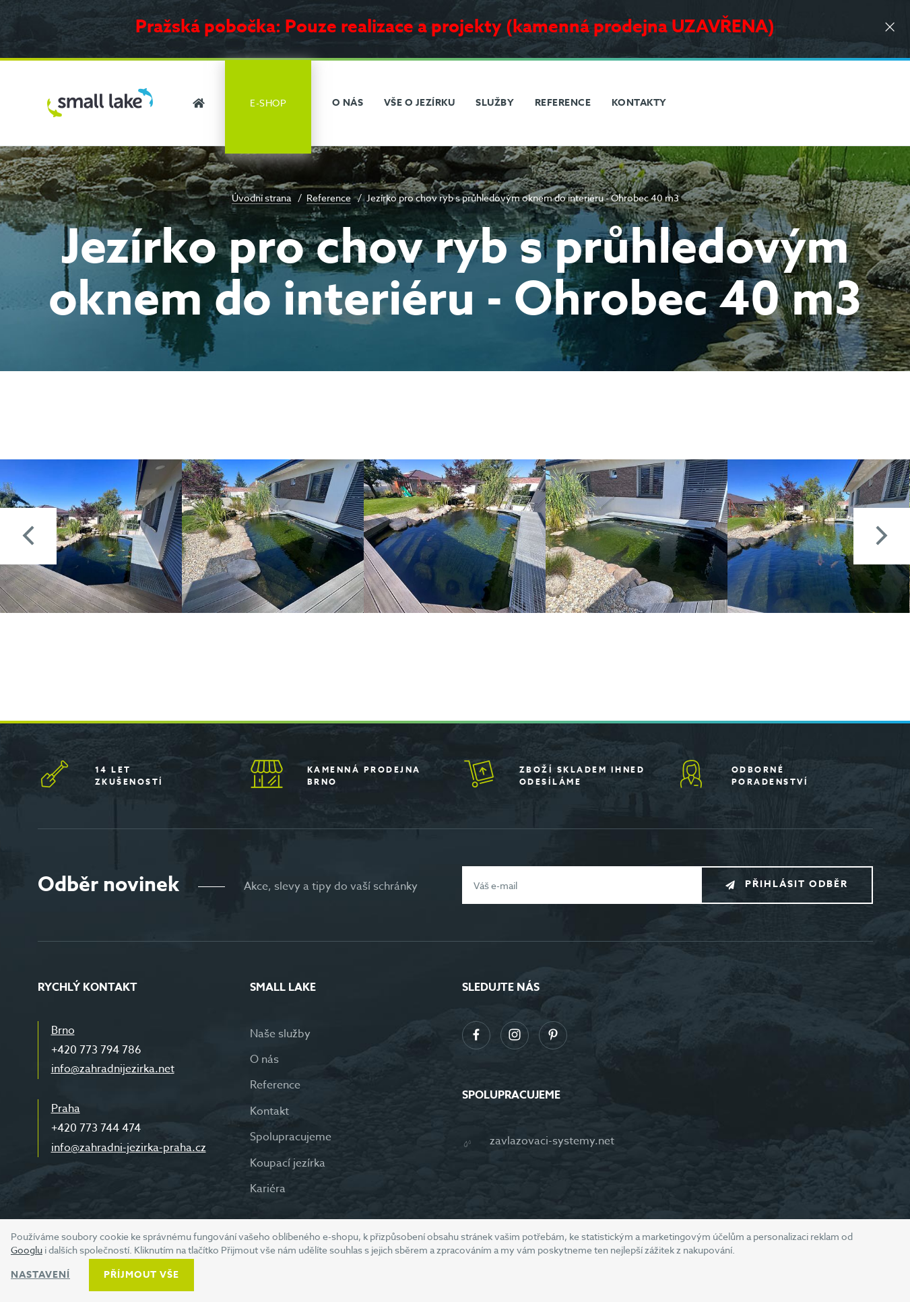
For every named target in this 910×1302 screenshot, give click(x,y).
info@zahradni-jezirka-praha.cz (128, 1148)
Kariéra (268, 1189)
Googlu (26, 1249)
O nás (264, 1059)
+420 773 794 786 (96, 1050)
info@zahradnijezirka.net (112, 1069)
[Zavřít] (889, 28)
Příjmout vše (141, 1275)
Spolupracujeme (290, 1137)
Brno (63, 1030)
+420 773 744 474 (96, 1128)
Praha (65, 1109)
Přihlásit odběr (796, 885)
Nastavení (40, 1275)
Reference (328, 197)
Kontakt (269, 1111)
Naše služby (280, 1034)
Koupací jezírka (287, 1163)
